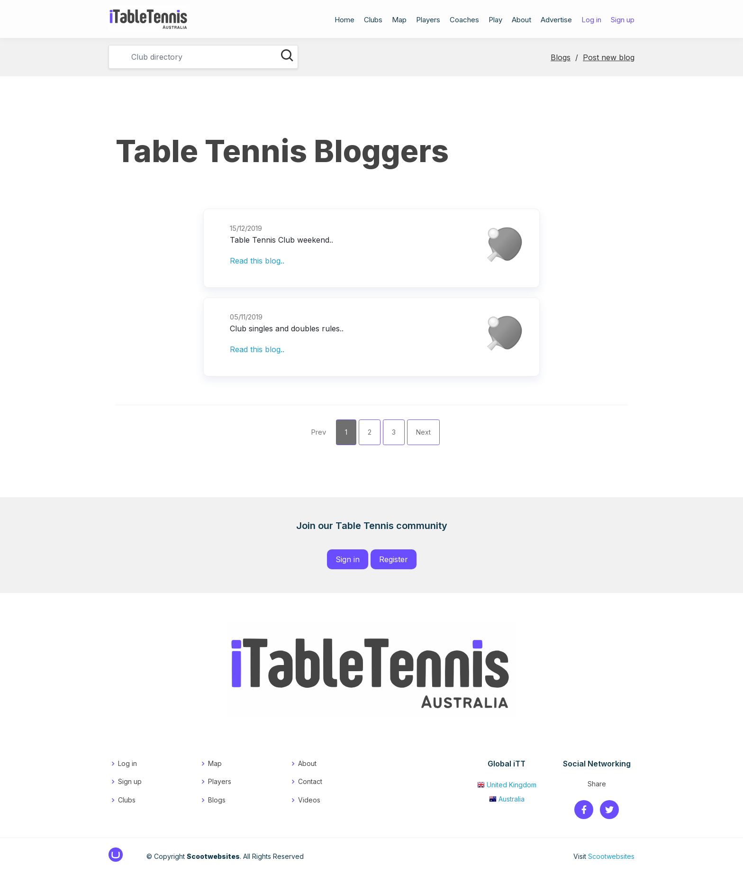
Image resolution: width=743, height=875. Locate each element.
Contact (310, 781)
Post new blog (608, 57)
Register (393, 559)
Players (428, 21)
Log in (591, 21)
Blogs (561, 57)
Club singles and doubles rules (285, 328)
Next (423, 432)
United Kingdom (506, 785)
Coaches (464, 21)
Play (495, 21)
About (521, 21)
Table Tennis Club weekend (279, 240)
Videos (309, 800)
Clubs (373, 21)
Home (344, 21)
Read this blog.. (257, 260)
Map (399, 21)
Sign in (347, 559)
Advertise (556, 21)
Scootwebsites (611, 856)
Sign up (622, 21)
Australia (507, 799)
